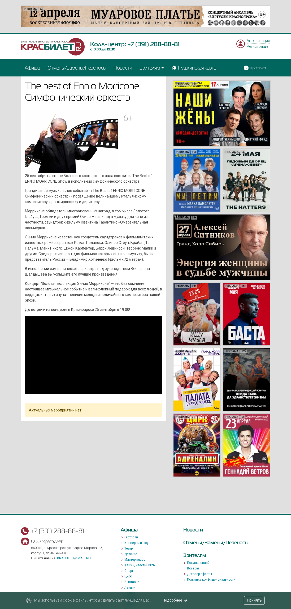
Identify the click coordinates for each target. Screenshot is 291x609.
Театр (128, 548)
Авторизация (258, 40)
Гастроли (131, 537)
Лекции (130, 587)
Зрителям (150, 68)
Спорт (128, 571)
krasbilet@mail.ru (74, 558)
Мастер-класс (134, 559)
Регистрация (258, 46)
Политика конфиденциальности (211, 579)
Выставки (131, 582)
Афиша (32, 68)
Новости (123, 68)
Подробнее (175, 600)
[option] (145, 16)
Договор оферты (199, 574)
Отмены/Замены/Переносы (76, 68)
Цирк (128, 576)
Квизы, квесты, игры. (140, 565)
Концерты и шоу (136, 543)
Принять (254, 600)
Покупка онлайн (199, 563)
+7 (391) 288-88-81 (153, 44)
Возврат (193, 568)
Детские (130, 554)
